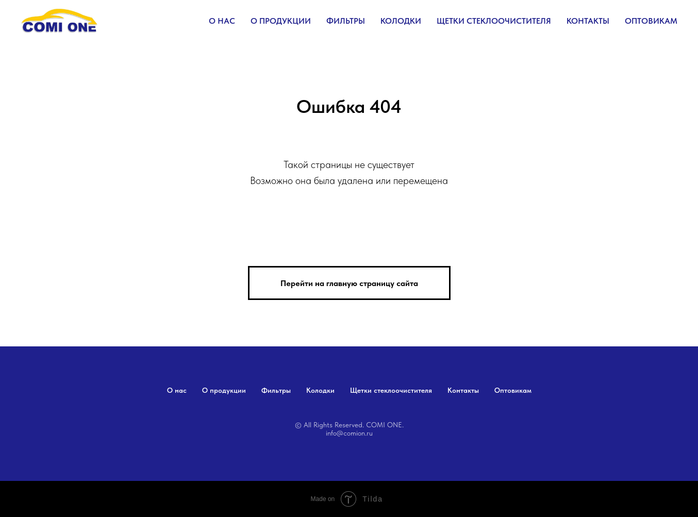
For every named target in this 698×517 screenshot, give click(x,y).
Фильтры (345, 21)
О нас (222, 21)
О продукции (281, 21)
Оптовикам (651, 21)
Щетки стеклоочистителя (494, 21)
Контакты (588, 21)
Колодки (400, 21)
